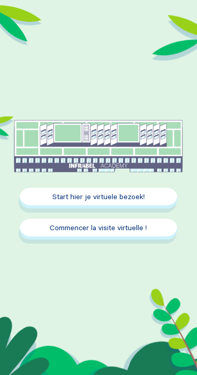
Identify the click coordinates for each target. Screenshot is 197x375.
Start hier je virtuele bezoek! (98, 198)
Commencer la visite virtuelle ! (98, 229)
